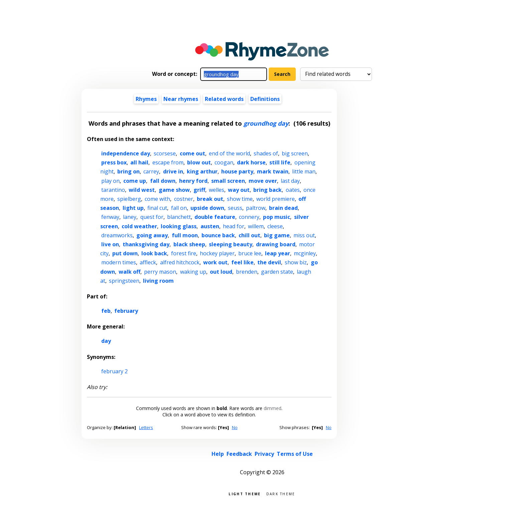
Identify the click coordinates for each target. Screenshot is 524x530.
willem (256, 226)
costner (183, 199)
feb (106, 310)
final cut (157, 208)
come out (192, 153)
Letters (146, 427)
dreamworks (117, 235)
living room (158, 280)
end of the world (229, 153)
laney (129, 217)
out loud (221, 271)
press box (114, 162)
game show (174, 189)
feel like (242, 262)
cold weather (139, 226)
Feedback (239, 453)
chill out (249, 235)
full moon (185, 235)
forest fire (183, 253)
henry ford (193, 180)
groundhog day (266, 123)
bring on (128, 171)
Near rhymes (180, 99)
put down (125, 253)
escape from (167, 162)
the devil (269, 262)
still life (279, 162)
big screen (295, 153)
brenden (246, 271)
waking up (193, 271)
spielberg (129, 199)
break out (210, 199)
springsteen (124, 280)
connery (249, 217)
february (126, 310)
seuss (235, 208)
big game (277, 235)
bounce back (218, 235)
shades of (266, 153)
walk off (129, 271)
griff (199, 189)
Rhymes (146, 99)
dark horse (251, 162)
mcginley (305, 253)
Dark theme (280, 493)
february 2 (114, 371)
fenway (110, 217)
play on (110, 180)
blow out (199, 162)
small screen (228, 180)
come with (157, 199)
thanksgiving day (146, 244)
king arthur (202, 171)
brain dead (283, 208)
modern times (118, 262)
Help (218, 453)
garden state (277, 271)
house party (237, 171)
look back (154, 253)
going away (152, 235)
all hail (139, 162)
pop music (276, 217)
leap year (277, 253)
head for (233, 226)
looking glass (178, 226)
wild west (142, 189)
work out (215, 262)
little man (303, 171)
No (235, 427)
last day (290, 180)
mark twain (272, 171)
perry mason (160, 271)
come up (134, 180)
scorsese (165, 153)
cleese (275, 226)
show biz (296, 262)
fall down (162, 180)
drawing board (275, 244)
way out (239, 189)
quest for (151, 217)
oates (293, 189)
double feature (214, 217)
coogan (224, 162)
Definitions (265, 99)
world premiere (275, 199)
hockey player (217, 253)
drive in (173, 171)
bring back (267, 189)
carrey (151, 171)
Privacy (264, 453)
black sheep (189, 244)
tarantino (113, 189)
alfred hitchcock (180, 262)
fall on (179, 208)
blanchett (179, 217)
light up (133, 208)
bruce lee (249, 253)
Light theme (245, 493)
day (106, 341)
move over (263, 180)
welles (216, 189)
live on (110, 244)
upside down (207, 208)
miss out (304, 235)
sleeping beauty (230, 244)
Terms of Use (295, 453)
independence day (125, 153)
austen (210, 226)
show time (240, 199)
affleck (148, 262)
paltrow (255, 208)
